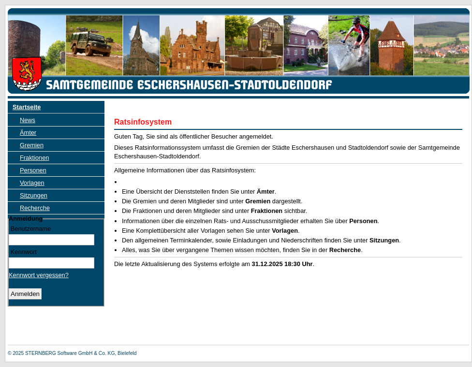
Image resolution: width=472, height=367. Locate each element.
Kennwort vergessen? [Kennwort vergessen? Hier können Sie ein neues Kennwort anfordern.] (39, 275)
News (27, 120)
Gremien (32, 145)
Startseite (27, 107)
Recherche (35, 208)
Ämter (28, 132)
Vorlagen (32, 182)
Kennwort (24, 251)
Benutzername (31, 228)
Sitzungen (33, 195)
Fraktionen (34, 157)
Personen (33, 170)
